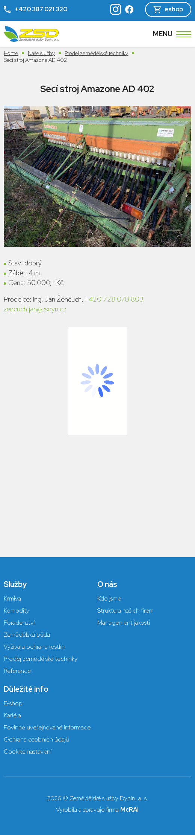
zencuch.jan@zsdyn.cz (35, 309)
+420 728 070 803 (114, 299)
